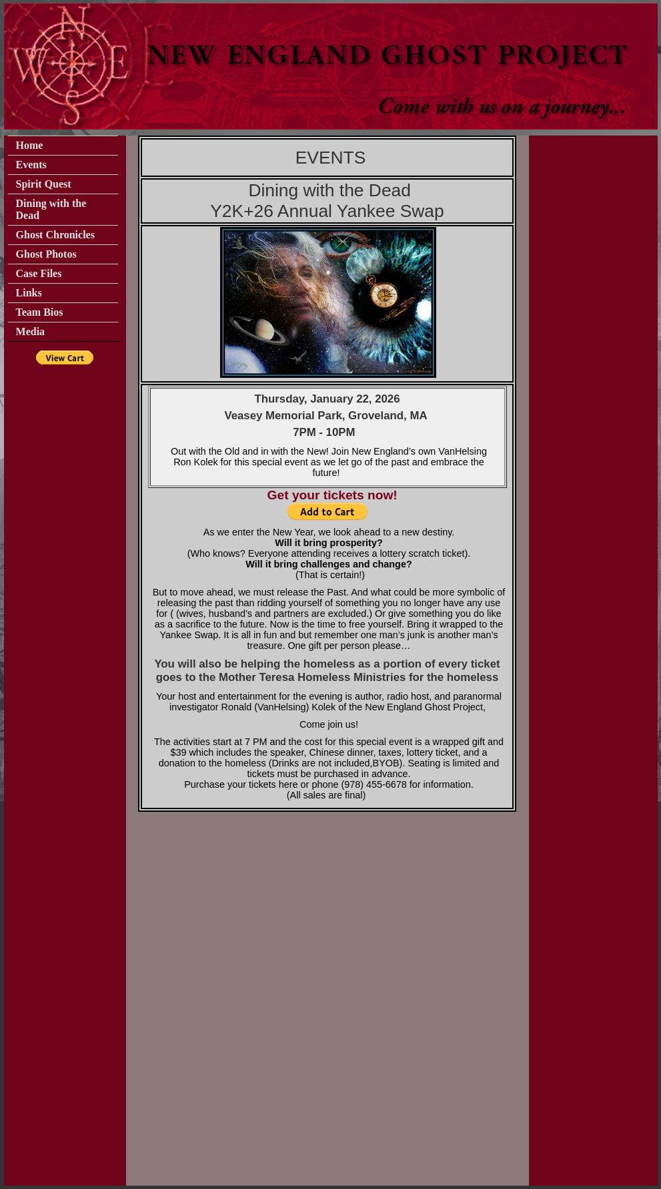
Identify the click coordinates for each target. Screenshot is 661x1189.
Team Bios (39, 312)
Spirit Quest (43, 184)
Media (30, 331)
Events (31, 164)
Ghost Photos (46, 254)
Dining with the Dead (51, 209)
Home (29, 145)
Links (29, 292)
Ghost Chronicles (55, 234)
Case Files (39, 273)
